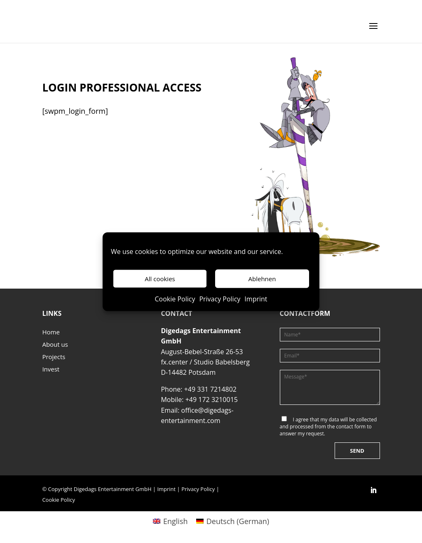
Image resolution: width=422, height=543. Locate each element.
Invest (50, 369)
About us (55, 344)
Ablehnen (262, 279)
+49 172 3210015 (211, 399)
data (334, 419)
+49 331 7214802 (210, 389)
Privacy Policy (219, 299)
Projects (53, 357)
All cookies (160, 279)
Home (50, 332)
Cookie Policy (175, 299)
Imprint (255, 299)
